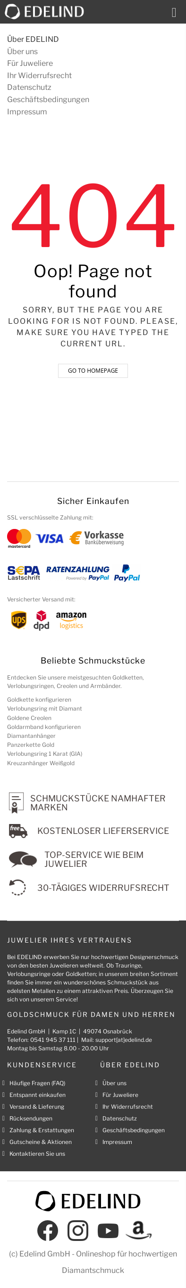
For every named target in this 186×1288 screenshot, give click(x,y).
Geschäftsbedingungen (48, 99)
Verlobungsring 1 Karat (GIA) (44, 753)
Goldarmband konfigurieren (44, 726)
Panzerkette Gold (30, 744)
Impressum (27, 111)
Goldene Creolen (29, 717)
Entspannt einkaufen (37, 1094)
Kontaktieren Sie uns (37, 1153)
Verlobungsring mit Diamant (44, 708)
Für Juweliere (30, 63)
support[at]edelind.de (123, 1039)
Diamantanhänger (31, 735)
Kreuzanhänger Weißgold (41, 763)
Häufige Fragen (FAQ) (37, 1083)
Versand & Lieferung (36, 1106)
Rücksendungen (30, 1118)
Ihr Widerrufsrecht (39, 75)
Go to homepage (93, 371)
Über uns (22, 51)
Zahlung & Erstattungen (41, 1130)
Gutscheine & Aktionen (40, 1141)
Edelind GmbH (44, 1253)
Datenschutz (29, 87)
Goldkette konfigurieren (39, 699)
